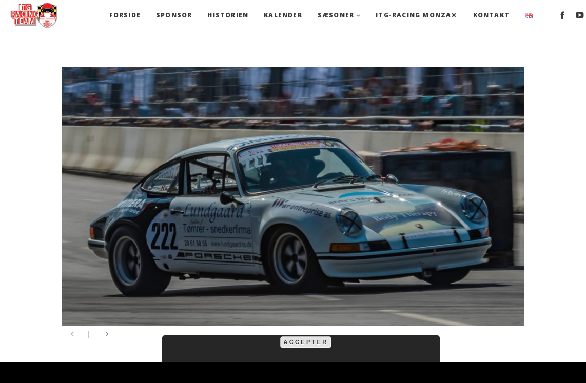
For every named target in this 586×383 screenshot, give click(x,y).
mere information (381, 330)
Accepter (306, 342)
